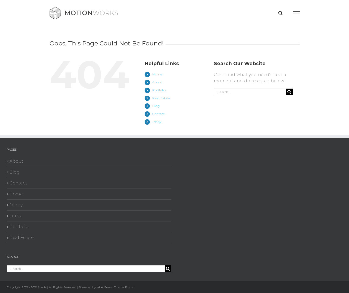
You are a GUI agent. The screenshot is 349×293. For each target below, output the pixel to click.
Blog (156, 106)
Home (157, 74)
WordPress (104, 287)
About (157, 82)
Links (15, 215)
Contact (158, 114)
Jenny (156, 122)
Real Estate (161, 98)
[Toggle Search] (280, 13)
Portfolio (159, 90)
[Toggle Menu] (296, 13)
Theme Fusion (124, 287)
